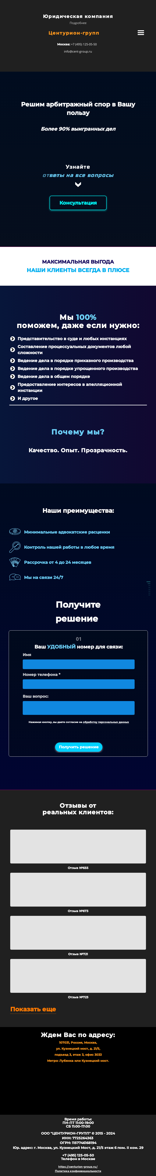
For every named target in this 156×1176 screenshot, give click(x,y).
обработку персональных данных (106, 722)
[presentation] (79, 734)
